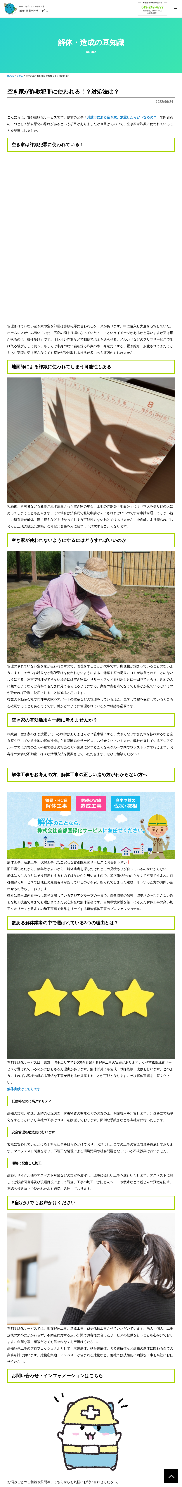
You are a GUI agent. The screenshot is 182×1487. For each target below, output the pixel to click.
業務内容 (167, 1431)
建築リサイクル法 (118, 1431)
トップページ (17, 1419)
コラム (13, 1425)
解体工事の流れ (65, 1419)
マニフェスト (115, 1437)
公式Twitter (94, 1367)
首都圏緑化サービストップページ (32, 1361)
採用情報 (167, 1437)
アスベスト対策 (117, 1425)
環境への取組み (114, 1419)
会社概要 (165, 1419)
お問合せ (14, 1431)
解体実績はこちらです (23, 928)
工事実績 (61, 1431)
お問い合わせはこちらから (27, 1328)
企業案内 (167, 1425)
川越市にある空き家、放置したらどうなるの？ (122, 117)
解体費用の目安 (65, 1425)
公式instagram (71, 1367)
